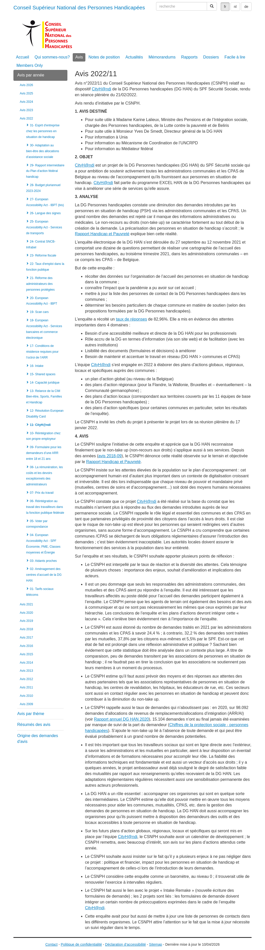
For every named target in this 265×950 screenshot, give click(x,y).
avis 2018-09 (110, 456)
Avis (79, 57)
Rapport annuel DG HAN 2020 (121, 719)
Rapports (189, 57)
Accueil (22, 57)
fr (225, 7)
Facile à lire (234, 57)
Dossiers (211, 57)
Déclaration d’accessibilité (125, 944)
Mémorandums (162, 57)
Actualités (134, 57)
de (246, 7)
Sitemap (155, 944)
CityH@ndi (101, 89)
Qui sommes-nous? (52, 57)
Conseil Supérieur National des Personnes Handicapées (79, 7)
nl (235, 7)
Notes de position (104, 57)
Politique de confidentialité (81, 944)
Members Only (29, 65)
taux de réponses (131, 319)
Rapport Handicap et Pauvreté (102, 234)
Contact (51, 944)
